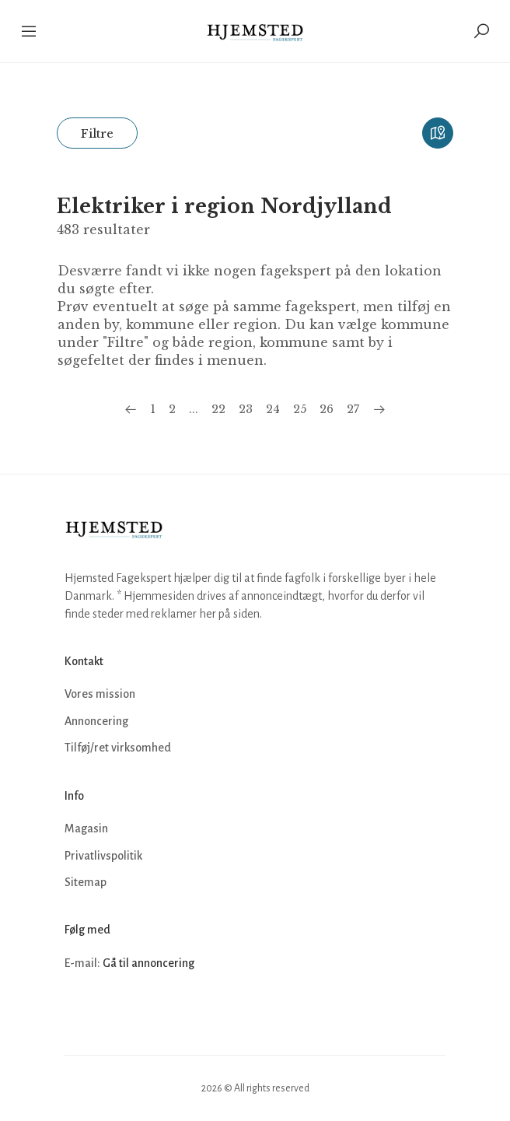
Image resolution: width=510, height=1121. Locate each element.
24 (273, 409)
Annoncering (96, 721)
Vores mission (100, 694)
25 (299, 409)
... (193, 409)
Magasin (86, 828)
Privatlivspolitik (103, 856)
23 (246, 409)
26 (327, 409)
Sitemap (86, 882)
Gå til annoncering (148, 963)
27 (353, 409)
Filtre (97, 133)
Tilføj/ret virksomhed (118, 747)
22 (218, 409)
